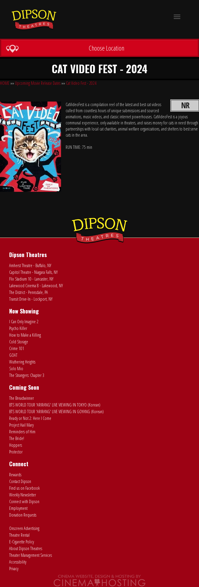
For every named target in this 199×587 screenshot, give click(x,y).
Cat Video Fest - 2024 (81, 83)
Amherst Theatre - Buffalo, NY (30, 265)
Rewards (15, 475)
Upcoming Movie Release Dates (37, 83)
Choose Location (65, 48)
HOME (4, 83)
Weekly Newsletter (22, 495)
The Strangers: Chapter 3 (26, 375)
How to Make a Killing (25, 335)
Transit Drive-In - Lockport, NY (30, 299)
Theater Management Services (30, 555)
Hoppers (15, 445)
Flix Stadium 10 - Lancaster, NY (31, 279)
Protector (16, 452)
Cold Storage (18, 342)
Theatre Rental (19, 535)
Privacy (13, 568)
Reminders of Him (22, 432)
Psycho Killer (18, 328)
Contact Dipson (20, 481)
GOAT (13, 355)
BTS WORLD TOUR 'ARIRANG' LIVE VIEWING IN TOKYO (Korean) (54, 405)
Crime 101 (16, 348)
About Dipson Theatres (25, 548)
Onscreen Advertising (24, 528)
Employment (18, 508)
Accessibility (17, 562)
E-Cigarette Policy (21, 542)
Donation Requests (22, 515)
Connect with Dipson (24, 501)
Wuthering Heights (22, 362)
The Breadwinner (21, 398)
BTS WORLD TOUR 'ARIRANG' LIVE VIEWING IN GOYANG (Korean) (56, 411)
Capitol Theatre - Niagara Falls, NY (33, 272)
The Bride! (16, 438)
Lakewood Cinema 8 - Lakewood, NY (36, 285)
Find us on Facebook (24, 488)
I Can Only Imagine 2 (23, 321)
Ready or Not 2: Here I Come (30, 418)
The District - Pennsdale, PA (28, 292)
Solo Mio (16, 368)
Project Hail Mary (21, 425)
